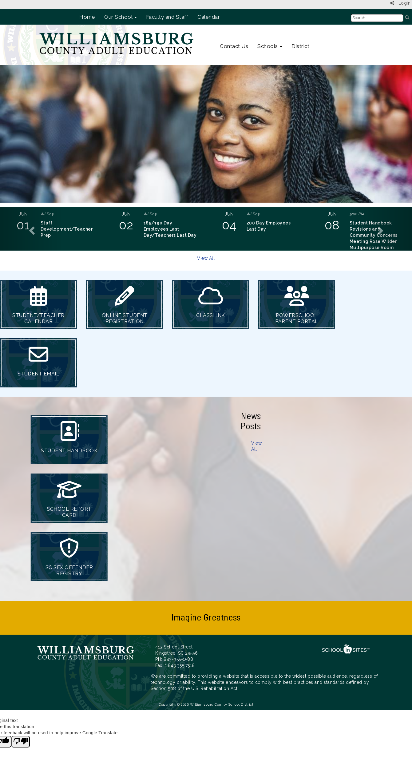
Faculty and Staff (167, 17)
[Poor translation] (20, 741)
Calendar (208, 17)
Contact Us (234, 46)
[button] (31, 229)
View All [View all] (206, 258)
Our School (120, 17)
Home (87, 17)
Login (400, 3)
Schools (269, 46)
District (300, 46)
